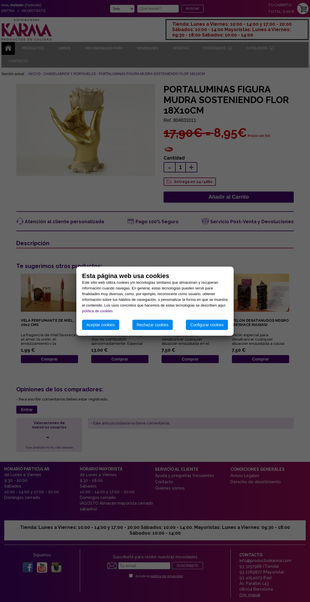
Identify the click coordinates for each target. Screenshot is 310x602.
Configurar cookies (207, 325)
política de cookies (97, 311)
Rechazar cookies (152, 325)
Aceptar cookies (100, 325)
